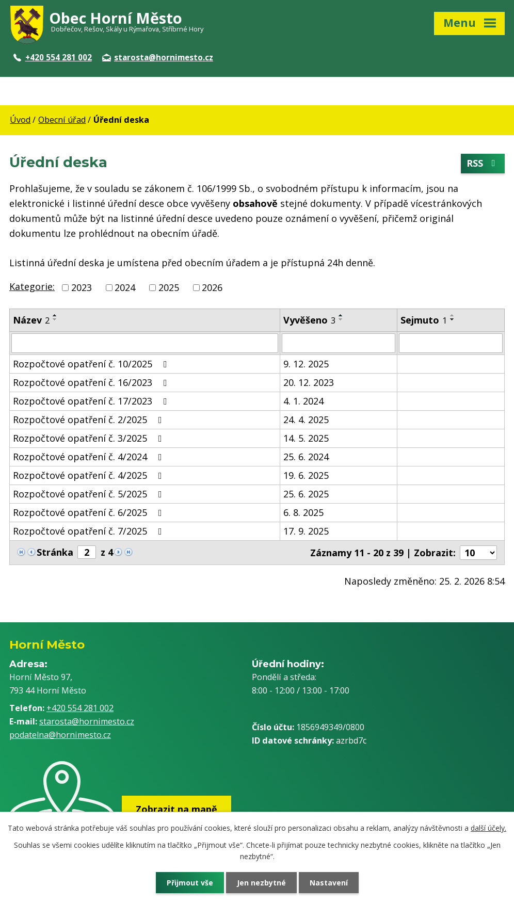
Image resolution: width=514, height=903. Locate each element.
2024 (125, 287)
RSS (483, 163)
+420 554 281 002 (52, 57)
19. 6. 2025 (306, 475)
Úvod (20, 119)
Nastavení (329, 883)
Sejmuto (423, 320)
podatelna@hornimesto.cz (60, 734)
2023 (81, 287)
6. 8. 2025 (303, 512)
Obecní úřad (62, 119)
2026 (212, 287)
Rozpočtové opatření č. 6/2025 (89, 512)
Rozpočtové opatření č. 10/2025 (92, 364)
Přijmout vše (190, 883)
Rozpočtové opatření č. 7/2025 (89, 531)
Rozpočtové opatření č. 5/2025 (89, 494)
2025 (168, 287)
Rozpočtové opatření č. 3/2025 (89, 438)
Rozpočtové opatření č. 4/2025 (89, 475)
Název (31, 320)
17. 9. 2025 (306, 531)
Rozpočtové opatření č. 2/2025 (89, 419)
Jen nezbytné (261, 883)
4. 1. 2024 (303, 401)
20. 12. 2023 (308, 382)
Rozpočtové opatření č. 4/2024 (89, 456)
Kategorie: (32, 286)
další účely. (488, 828)
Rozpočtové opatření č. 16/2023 (92, 382)
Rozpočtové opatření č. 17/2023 (92, 401)
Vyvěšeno (309, 320)
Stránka (55, 552)
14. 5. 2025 (306, 438)
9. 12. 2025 (306, 364)
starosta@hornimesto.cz (157, 57)
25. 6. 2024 (306, 456)
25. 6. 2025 (306, 494)
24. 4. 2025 (306, 419)
